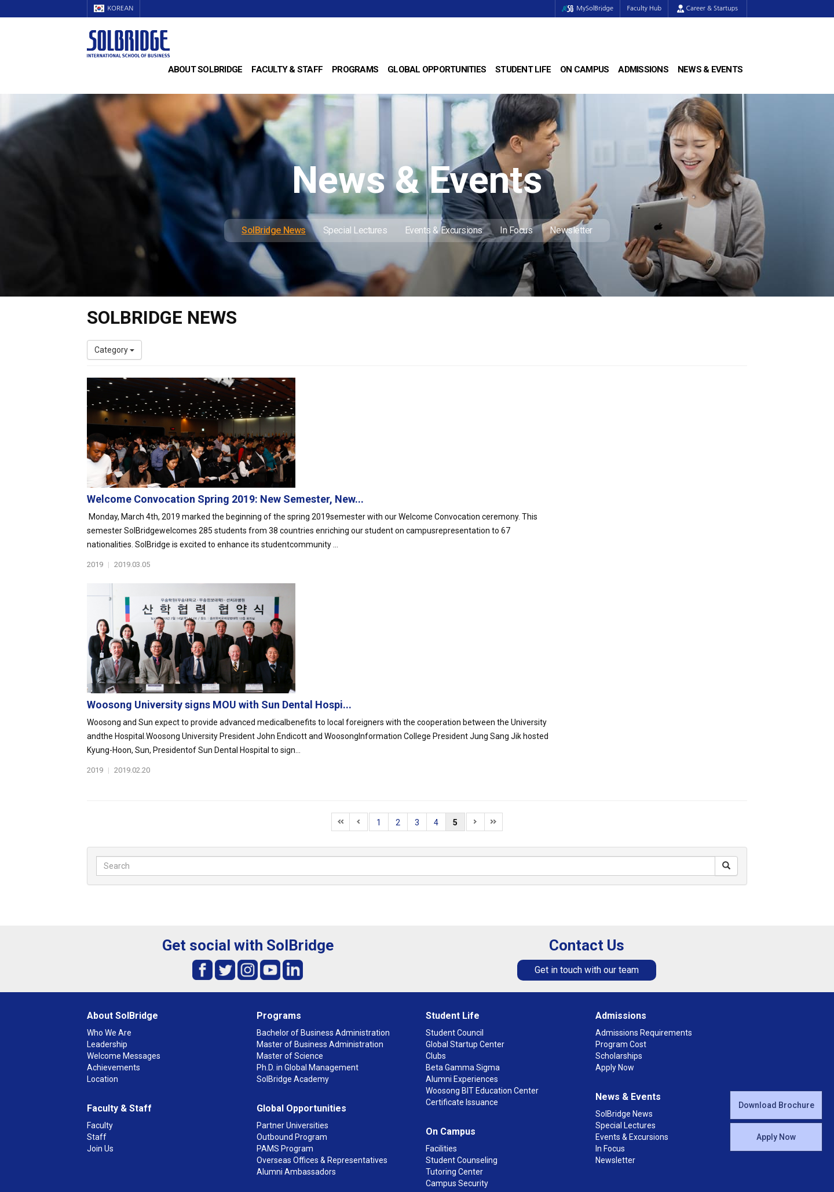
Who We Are (109, 864)
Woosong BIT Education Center (482, 922)
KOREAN (116, 8)
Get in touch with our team (587, 801)
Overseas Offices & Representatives (322, 992)
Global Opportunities (436, 69)
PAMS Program (285, 980)
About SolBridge (205, 69)
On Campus (584, 69)
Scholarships (618, 888)
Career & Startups (707, 8)
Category (114, 349)
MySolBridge (581, 8)
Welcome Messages (123, 888)
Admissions (643, 69)
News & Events (710, 69)
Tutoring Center (454, 1003)
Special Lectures (355, 230)
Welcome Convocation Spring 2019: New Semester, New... (451, 389)
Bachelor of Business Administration (323, 864)
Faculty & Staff (287, 69)
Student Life (523, 69)
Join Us (100, 980)
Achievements (113, 899)
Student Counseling (462, 992)
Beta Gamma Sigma (463, 899)
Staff (97, 969)
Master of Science (290, 888)
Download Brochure (776, 1105)
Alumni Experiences (462, 911)
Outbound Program (292, 969)
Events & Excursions (443, 230)
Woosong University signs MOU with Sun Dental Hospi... (445, 510)
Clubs (436, 888)
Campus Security (457, 1015)
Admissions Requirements (643, 864)
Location (102, 911)
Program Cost (620, 876)
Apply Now (776, 1137)
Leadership (107, 876)
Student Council (455, 864)
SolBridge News (274, 230)
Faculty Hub (642, 8)
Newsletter (571, 230)
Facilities (441, 980)
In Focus (516, 230)
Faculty (100, 957)
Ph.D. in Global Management (308, 899)
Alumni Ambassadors (296, 1003)
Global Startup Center (465, 876)
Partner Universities (292, 957)
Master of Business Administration (320, 876)
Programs (355, 69)
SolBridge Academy (293, 911)
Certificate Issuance (462, 934)
